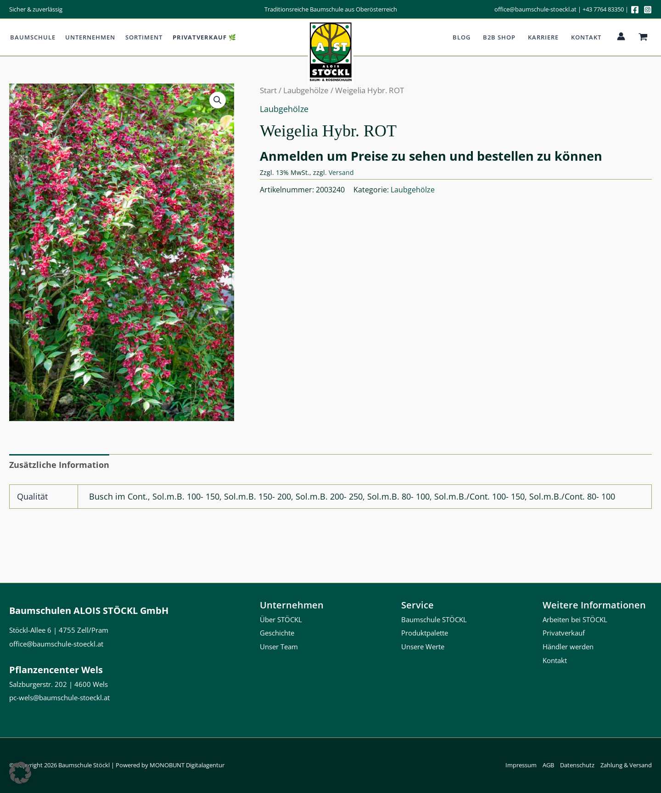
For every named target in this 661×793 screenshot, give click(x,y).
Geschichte (277, 633)
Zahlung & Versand (626, 765)
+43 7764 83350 (603, 9)
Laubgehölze (306, 90)
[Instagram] (648, 10)
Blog (463, 37)
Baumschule (32, 37)
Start (268, 90)
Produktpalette (424, 633)
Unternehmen (89, 37)
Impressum (521, 765)
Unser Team (279, 646)
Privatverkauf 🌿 (201, 37)
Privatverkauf (564, 633)
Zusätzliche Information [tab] (59, 464)
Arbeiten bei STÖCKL (575, 619)
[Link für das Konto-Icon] (621, 36)
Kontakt (586, 37)
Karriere (544, 37)
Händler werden (568, 646)
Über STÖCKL (281, 619)
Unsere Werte (422, 646)
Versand (341, 172)
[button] (217, 100)
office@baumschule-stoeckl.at (535, 9)
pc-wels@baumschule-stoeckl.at (59, 697)
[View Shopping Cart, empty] (643, 37)
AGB (548, 765)
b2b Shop (500, 37)
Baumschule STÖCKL (434, 619)
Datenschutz (577, 765)
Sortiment (141, 37)
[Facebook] (635, 10)
